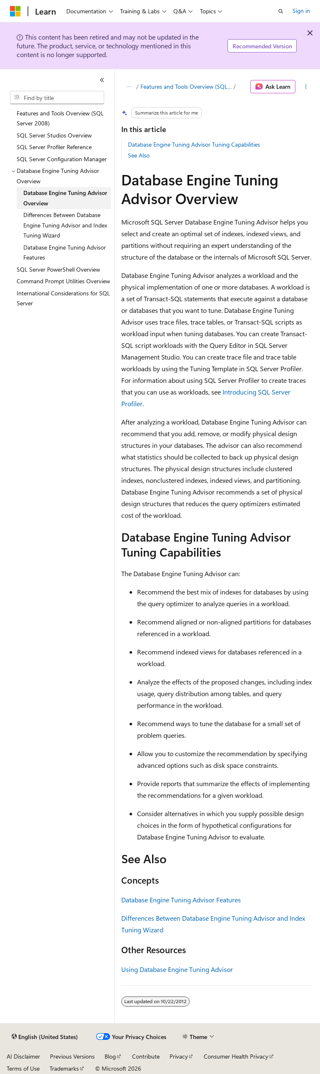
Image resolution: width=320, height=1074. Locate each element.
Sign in (301, 11)
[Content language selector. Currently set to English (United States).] (45, 1037)
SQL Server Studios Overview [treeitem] (54, 135)
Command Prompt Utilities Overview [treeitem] (63, 281)
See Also (139, 155)
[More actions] (306, 86)
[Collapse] (102, 79)
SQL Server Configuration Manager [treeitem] (62, 159)
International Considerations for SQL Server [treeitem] (63, 298)
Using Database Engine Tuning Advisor (177, 969)
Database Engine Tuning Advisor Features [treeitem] (64, 252)
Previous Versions (72, 1056)
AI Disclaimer (23, 1056)
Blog (110, 1056)
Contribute (146, 1056)
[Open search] (280, 11)
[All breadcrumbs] (128, 86)
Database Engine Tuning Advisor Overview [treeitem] (65, 198)
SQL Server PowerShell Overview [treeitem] (58, 269)
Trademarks (64, 1068)
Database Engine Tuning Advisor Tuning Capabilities (194, 144)
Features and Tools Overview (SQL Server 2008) (186, 86)
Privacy (179, 1056)
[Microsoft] (15, 11)
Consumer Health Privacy (236, 1056)
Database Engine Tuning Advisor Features (181, 899)
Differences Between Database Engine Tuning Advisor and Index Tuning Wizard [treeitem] (65, 225)
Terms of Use (23, 1068)
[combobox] (57, 97)
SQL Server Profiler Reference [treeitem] (54, 147)
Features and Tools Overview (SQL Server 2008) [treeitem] (60, 118)
